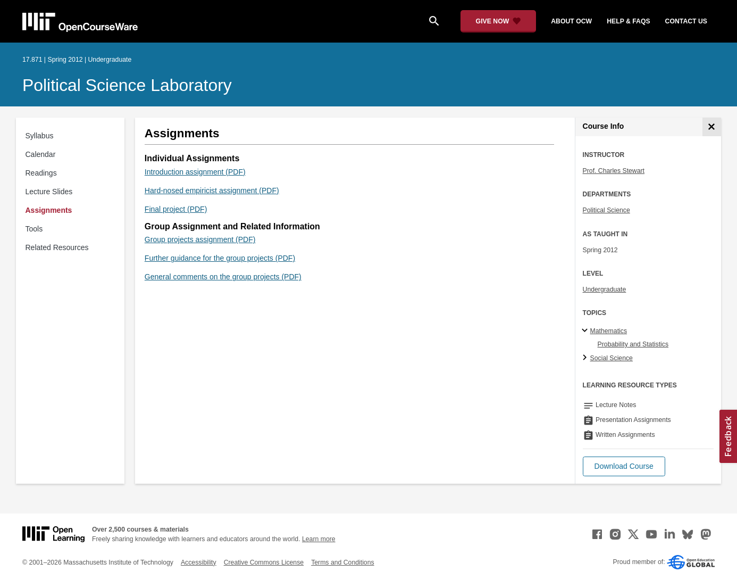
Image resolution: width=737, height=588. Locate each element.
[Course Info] (711, 127)
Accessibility (198, 562)
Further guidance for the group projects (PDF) (220, 258)
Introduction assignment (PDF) (195, 172)
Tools (34, 229)
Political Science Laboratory (127, 85)
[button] (624, 466)
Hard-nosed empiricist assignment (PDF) (212, 190)
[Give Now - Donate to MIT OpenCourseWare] (498, 21)
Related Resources (57, 247)
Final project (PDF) (176, 209)
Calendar (41, 154)
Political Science (606, 210)
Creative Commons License (264, 562)
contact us (686, 21)
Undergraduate (604, 289)
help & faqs (628, 21)
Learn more (319, 539)
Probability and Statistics (633, 344)
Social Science (611, 358)
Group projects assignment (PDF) (200, 239)
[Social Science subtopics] (586, 358)
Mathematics (608, 331)
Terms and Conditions (342, 562)
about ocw (571, 21)
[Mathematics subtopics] (586, 331)
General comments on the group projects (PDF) (223, 276)
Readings (41, 173)
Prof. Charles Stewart (613, 171)
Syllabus (40, 135)
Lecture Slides (49, 191)
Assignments (49, 210)
